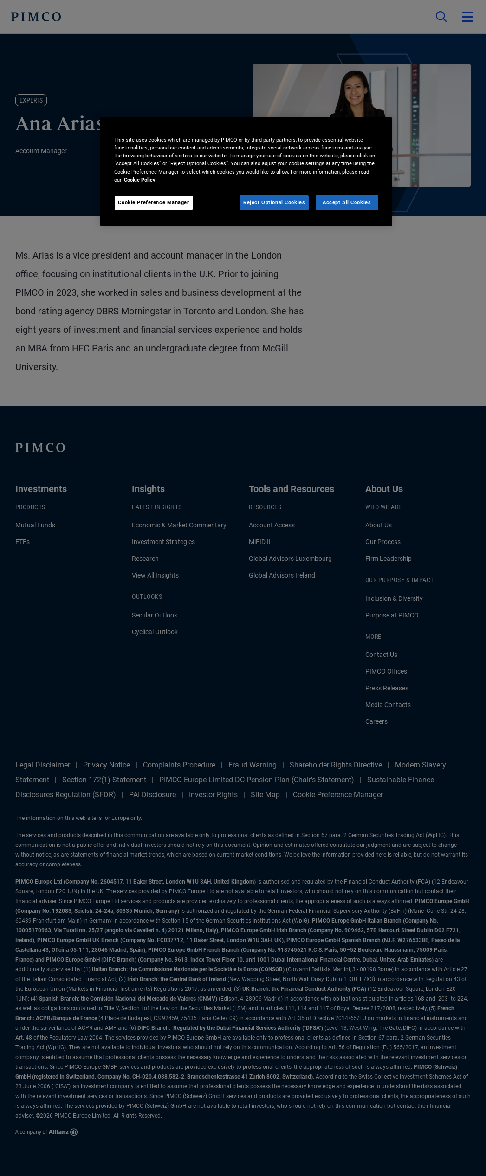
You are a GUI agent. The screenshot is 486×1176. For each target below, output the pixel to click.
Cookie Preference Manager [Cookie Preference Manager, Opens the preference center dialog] (153, 202)
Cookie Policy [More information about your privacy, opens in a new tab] (140, 179)
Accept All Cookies (347, 202)
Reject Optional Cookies (274, 202)
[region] (246, 171)
